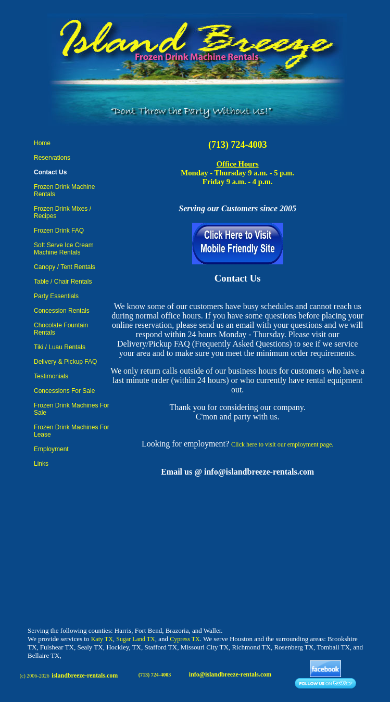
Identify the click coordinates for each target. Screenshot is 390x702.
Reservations (52, 157)
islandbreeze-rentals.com (85, 675)
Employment (51, 449)
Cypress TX (184, 639)
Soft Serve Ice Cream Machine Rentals (64, 248)
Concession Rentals (62, 310)
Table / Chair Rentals (63, 281)
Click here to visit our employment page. (282, 444)
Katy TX (102, 639)
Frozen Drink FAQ (59, 230)
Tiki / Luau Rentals (59, 347)
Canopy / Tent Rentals (64, 267)
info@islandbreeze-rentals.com (230, 674)
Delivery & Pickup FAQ (65, 361)
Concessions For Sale (64, 390)
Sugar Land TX (135, 639)
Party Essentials (56, 296)
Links (41, 463)
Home (42, 143)
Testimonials (51, 376)
